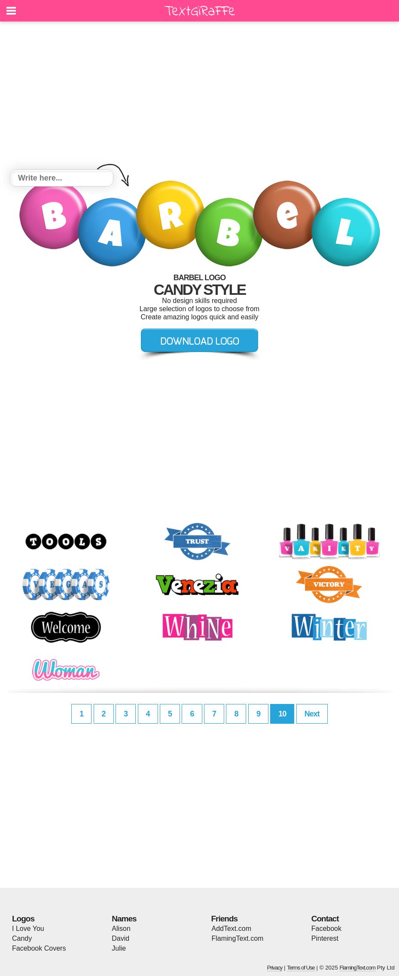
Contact (325, 918)
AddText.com (231, 928)
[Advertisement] (199, 97)
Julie (119, 948)
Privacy (275, 967)
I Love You (28, 928)
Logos (23, 918)
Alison (121, 928)
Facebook (326, 928)
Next (312, 714)
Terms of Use (301, 967)
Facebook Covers (39, 948)
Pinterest (324, 938)
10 (282, 714)
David (120, 938)
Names (124, 918)
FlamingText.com (238, 938)
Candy (22, 938)
